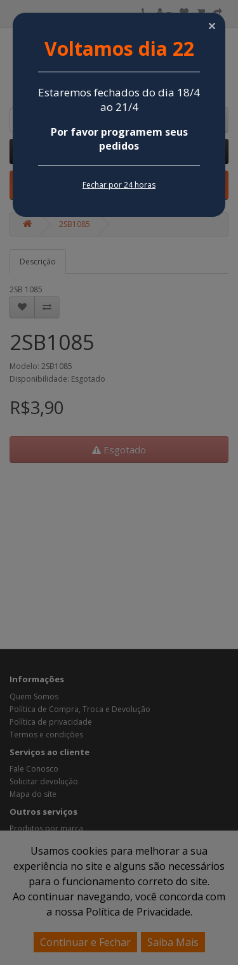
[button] (212, 26)
